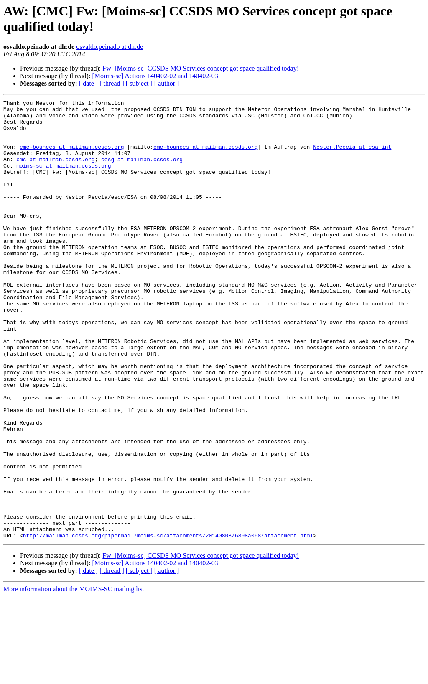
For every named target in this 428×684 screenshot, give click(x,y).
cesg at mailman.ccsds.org (142, 171)
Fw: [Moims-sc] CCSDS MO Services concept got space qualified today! (200, 68)
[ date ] (88, 83)
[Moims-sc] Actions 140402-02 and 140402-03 (155, 75)
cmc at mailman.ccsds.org (55, 171)
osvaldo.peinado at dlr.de (109, 46)
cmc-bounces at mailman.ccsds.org (72, 156)
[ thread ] (111, 83)
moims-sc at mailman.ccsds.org (63, 179)
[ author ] (166, 83)
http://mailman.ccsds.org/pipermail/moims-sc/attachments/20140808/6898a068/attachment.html (168, 623)
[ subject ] (139, 83)
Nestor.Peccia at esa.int (352, 156)
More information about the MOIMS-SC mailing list (73, 676)
